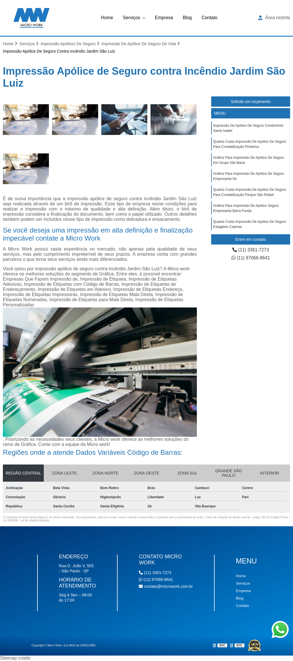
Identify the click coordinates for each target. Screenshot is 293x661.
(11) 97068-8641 (250, 258)
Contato (210, 17)
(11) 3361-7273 (250, 250)
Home (107, 17)
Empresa (164, 17)
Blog (187, 17)
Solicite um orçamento (251, 102)
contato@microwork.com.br (166, 586)
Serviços (131, 17)
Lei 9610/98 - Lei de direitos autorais (26, 520)
